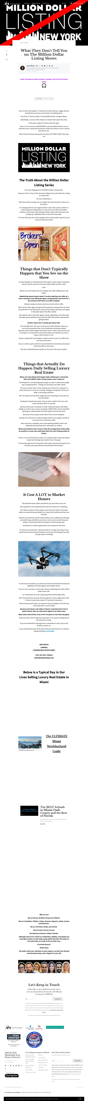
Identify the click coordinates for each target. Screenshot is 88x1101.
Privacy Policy (80, 1087)
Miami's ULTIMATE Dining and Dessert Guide (29, 1061)
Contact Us (41, 1067)
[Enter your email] (40, 999)
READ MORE (42, 824)
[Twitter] (8, 1065)
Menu (64, 3)
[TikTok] (5, 1069)
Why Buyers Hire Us (42, 1062)
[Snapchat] (16, 1065)
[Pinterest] (13, 1065)
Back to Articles (24, 43)
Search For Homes (42, 1065)
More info (60, 1098)
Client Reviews (41, 1057)
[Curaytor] (12, 1077)
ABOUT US (26, 3)
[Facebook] (5, 1065)
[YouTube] (19, 1065)
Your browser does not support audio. (44, 99)
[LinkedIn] (10, 1065)
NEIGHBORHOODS (36, 3)
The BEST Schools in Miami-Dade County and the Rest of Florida (53, 811)
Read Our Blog (28, 1069)
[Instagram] (21, 1065)
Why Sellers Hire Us (43, 1060)
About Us (40, 1055)
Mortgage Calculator (43, 1070)
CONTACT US (45, 3)
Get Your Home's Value (30, 1072)
